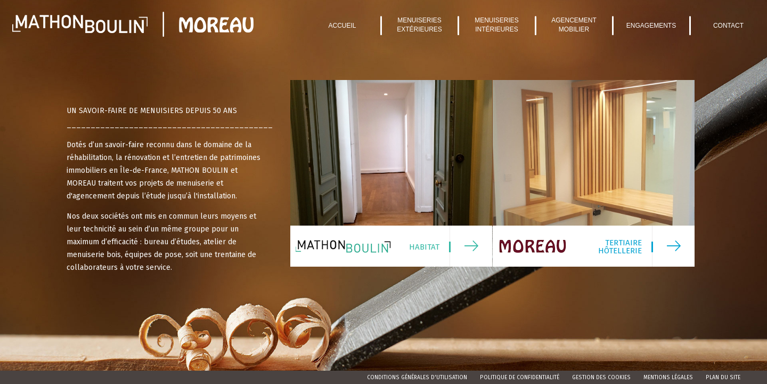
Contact (728, 25)
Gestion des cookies (601, 377)
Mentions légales (668, 377)
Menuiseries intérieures (497, 25)
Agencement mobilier (574, 25)
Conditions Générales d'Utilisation (417, 377)
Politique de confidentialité (519, 377)
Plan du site (723, 377)
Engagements (651, 25)
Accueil (342, 25)
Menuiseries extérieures (419, 25)
